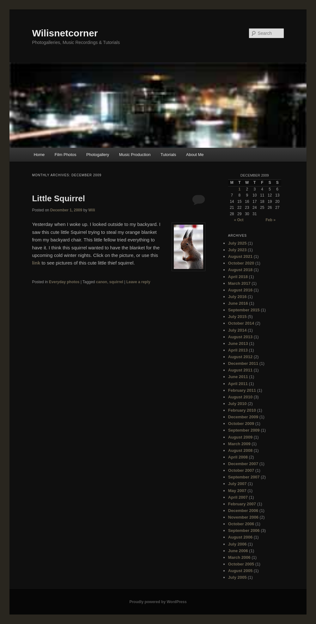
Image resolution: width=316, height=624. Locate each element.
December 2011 (243, 363)
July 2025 (237, 243)
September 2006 (244, 530)
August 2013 (240, 336)
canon (101, 282)
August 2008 (240, 450)
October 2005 (241, 564)
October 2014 (241, 323)
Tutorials (168, 154)
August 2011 (240, 370)
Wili (91, 210)
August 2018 (240, 269)
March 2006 (239, 557)
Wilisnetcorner (65, 33)
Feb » (270, 220)
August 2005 (240, 570)
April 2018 (238, 276)
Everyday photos (64, 282)
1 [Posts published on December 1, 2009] (239, 189)
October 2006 (241, 523)
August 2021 (240, 256)
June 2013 (238, 343)
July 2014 (237, 330)
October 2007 (241, 470)
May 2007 (237, 490)
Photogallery (97, 154)
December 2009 (243, 417)
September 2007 (244, 477)
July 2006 (237, 544)
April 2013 (238, 350)
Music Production (135, 154)
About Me (195, 154)
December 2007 (243, 463)
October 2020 (241, 263)
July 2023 (237, 249)
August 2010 (240, 397)
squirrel (116, 282)
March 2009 (239, 443)
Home (39, 154)
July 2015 (237, 316)
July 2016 (237, 296)
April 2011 (238, 383)
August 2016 (240, 290)
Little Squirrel (58, 198)
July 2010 (237, 403)
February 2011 (242, 390)
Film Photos (65, 154)
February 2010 (242, 410)
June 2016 (238, 303)
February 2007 (242, 504)
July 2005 (237, 577)
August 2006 (240, 537)
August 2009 (240, 437)
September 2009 (244, 430)
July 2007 (237, 483)
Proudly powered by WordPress (157, 602)
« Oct (238, 220)
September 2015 (244, 310)
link (36, 262)
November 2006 (243, 517)
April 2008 (238, 457)
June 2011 (238, 376)
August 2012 (240, 356)
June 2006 (238, 550)
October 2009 (241, 423)
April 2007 (238, 497)
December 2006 (243, 510)
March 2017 (239, 283)
